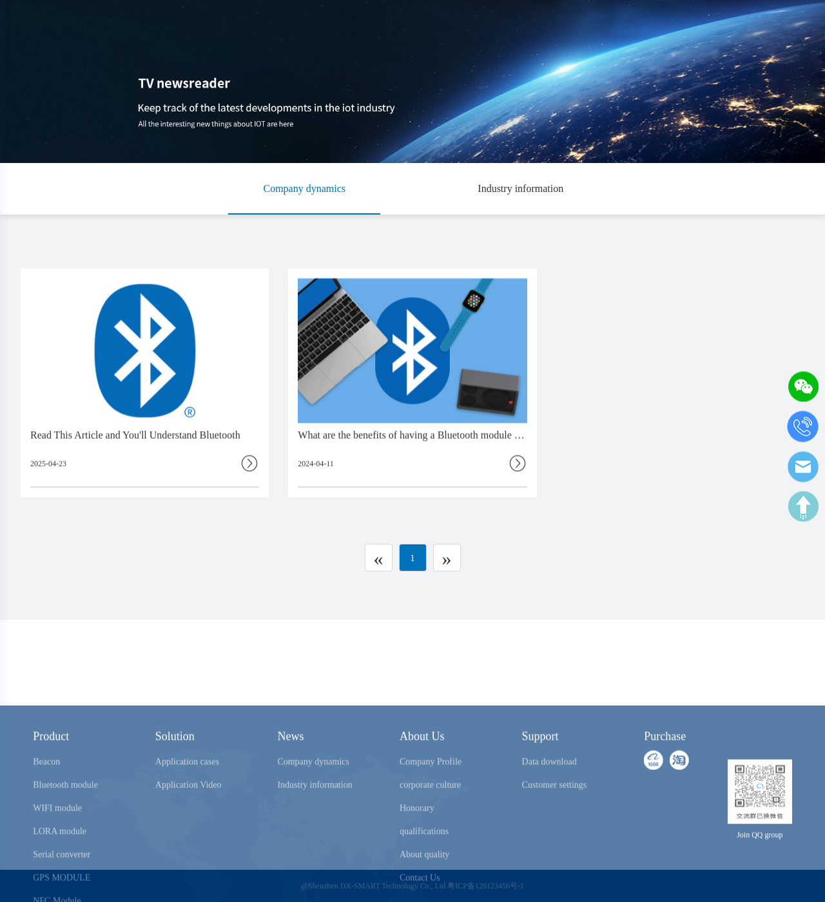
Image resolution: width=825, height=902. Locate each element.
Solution (175, 780)
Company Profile (430, 806)
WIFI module (57, 852)
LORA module (59, 875)
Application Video (188, 829)
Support (540, 780)
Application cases (187, 806)
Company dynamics (304, 188)
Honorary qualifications (424, 863)
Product (51, 780)
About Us (422, 780)
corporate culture (430, 829)
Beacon (46, 806)
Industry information (520, 188)
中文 (783, 23)
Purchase (651, 23)
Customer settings (554, 829)
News (290, 780)
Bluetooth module (65, 829)
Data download (549, 806)
